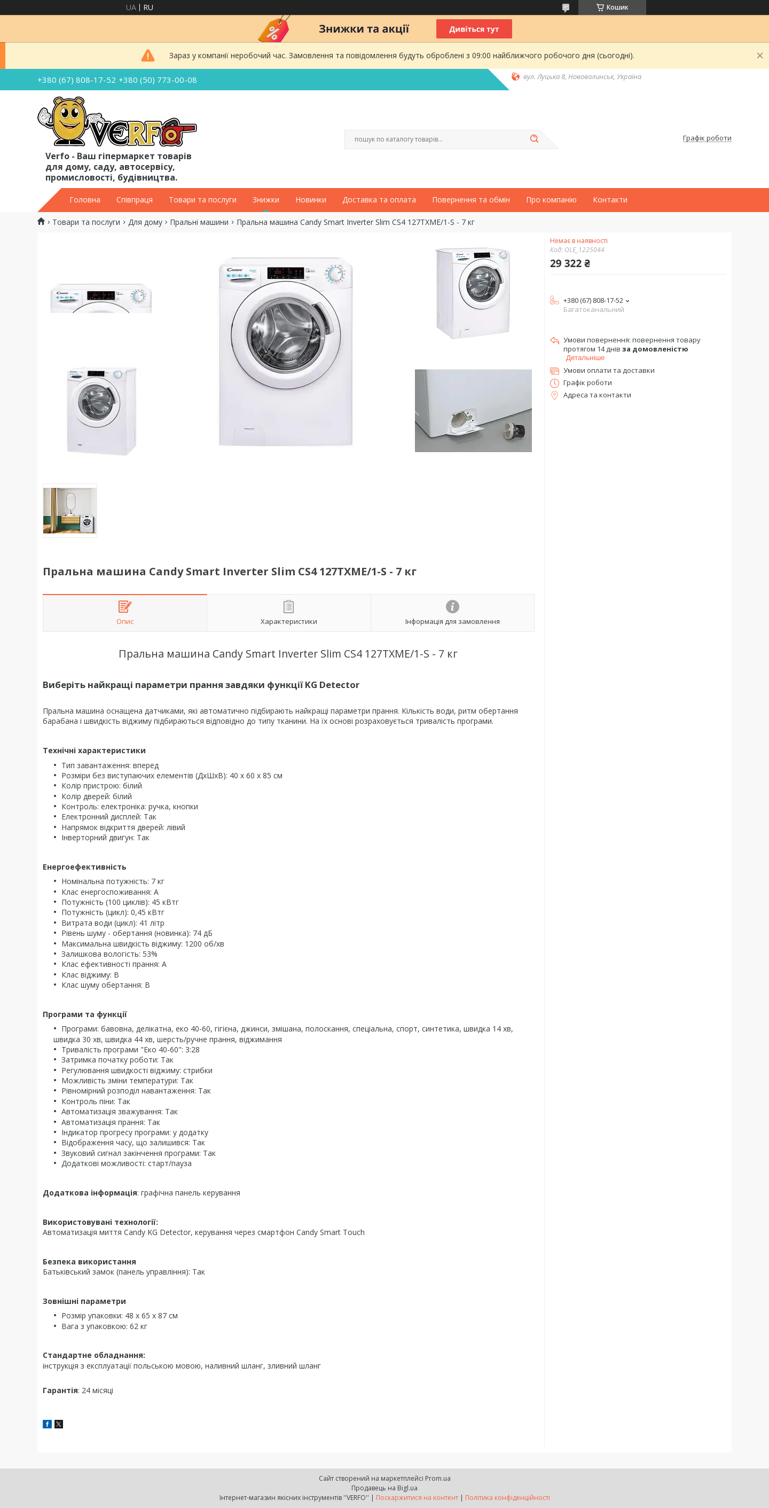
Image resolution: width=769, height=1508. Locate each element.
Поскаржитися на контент (417, 1497)
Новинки (310, 200)
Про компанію (551, 200)
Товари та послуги (203, 200)
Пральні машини (199, 222)
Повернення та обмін (471, 200)
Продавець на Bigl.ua (384, 1488)
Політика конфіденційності (507, 1497)
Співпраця (134, 200)
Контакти (610, 200)
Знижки (266, 200)
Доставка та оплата (379, 200)
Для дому (145, 222)
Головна (84, 200)
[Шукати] (534, 139)
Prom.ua (438, 1478)
